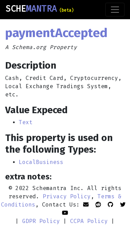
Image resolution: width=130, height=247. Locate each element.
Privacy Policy (67, 196)
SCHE (39, 9)
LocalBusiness (41, 162)
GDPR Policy (41, 221)
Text (25, 122)
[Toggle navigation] (115, 9)
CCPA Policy (89, 221)
